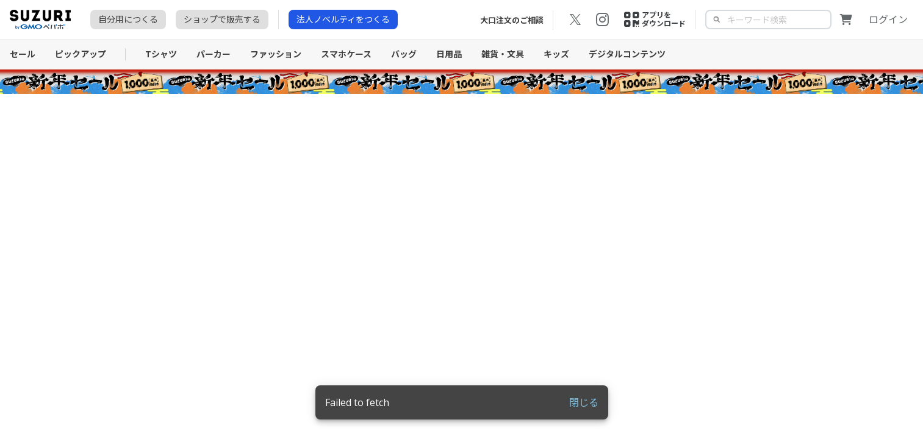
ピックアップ (80, 54)
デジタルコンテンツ (627, 54)
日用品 (449, 54)
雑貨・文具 (502, 54)
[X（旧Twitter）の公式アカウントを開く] (575, 19)
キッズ (556, 54)
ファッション (275, 54)
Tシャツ (161, 54)
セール (22, 54)
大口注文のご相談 (512, 20)
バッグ (404, 54)
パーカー (213, 54)
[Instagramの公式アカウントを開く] (602, 19)
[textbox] (778, 19)
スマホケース (346, 54)
